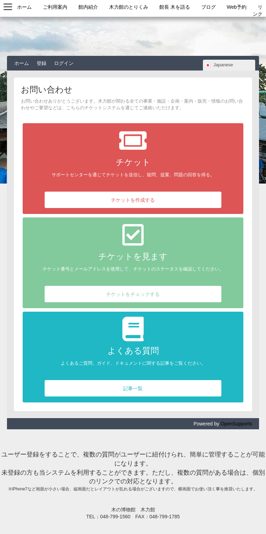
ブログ (208, 7)
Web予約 (237, 7)
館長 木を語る (174, 7)
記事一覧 (133, 388)
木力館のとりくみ (128, 7)
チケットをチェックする (133, 294)
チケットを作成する (133, 200)
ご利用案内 (55, 7)
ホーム (24, 7)
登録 (41, 63)
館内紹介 (88, 7)
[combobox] (229, 65)
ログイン (64, 63)
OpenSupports (236, 424)
